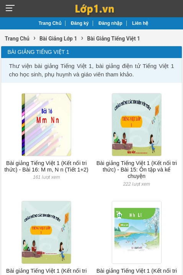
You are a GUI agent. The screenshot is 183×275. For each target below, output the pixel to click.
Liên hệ (140, 23)
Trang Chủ (50, 23)
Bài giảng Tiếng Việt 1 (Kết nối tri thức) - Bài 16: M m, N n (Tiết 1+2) (46, 166)
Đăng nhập (110, 23)
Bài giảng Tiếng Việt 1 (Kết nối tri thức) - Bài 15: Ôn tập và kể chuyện (136, 170)
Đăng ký (80, 23)
